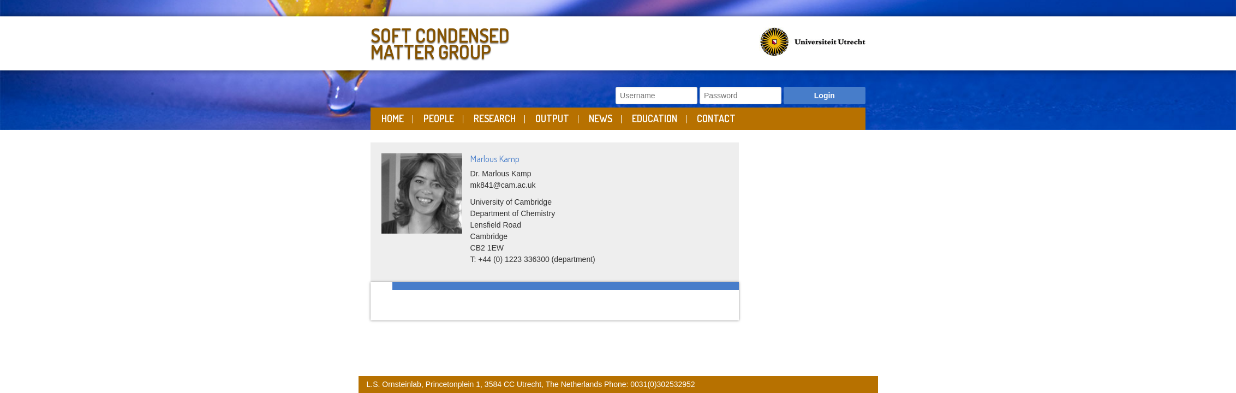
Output (552, 118)
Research (495, 118)
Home (392, 118)
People (438, 118)
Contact (716, 118)
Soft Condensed (491, 41)
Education (654, 118)
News (600, 118)
